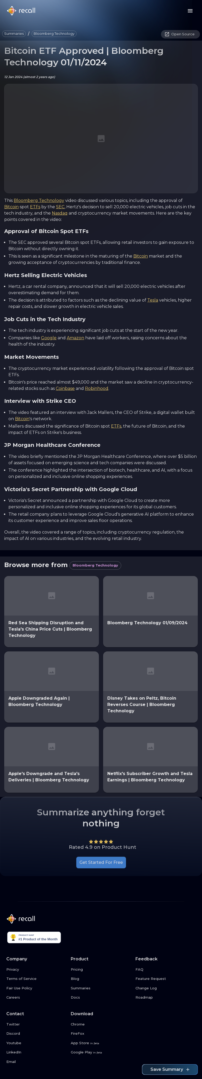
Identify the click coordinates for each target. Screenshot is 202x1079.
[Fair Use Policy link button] (36, 988)
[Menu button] (190, 11)
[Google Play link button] (101, 1052)
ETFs (35, 206)
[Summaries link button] (101, 988)
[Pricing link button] (101, 969)
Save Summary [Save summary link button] (170, 1069)
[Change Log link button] (165, 988)
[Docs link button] (101, 997)
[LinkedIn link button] (36, 1052)
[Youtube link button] (36, 1043)
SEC (60, 206)
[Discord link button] (36, 1033)
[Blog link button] (101, 979)
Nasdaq (60, 213)
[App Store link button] (101, 1043)
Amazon (75, 337)
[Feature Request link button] (165, 979)
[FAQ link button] (165, 969)
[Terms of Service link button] (36, 979)
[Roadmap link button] (165, 997)
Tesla (152, 300)
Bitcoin (11, 206)
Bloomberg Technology (39, 200)
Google (49, 337)
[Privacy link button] (36, 969)
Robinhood (96, 388)
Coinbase (65, 388)
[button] (14, 34)
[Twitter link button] (36, 1024)
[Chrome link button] (101, 1024)
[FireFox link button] (101, 1033)
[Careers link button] (36, 997)
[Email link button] (36, 1062)
